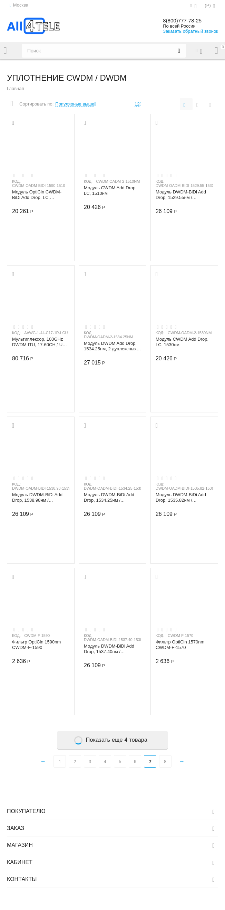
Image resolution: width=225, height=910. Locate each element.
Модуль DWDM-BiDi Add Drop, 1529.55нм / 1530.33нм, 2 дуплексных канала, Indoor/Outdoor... (182, 194)
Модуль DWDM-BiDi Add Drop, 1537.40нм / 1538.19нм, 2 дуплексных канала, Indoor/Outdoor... (110, 648)
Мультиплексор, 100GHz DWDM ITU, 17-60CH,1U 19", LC (37, 342)
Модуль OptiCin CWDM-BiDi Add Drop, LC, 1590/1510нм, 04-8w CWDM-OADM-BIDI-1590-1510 (38, 194)
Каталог (5, 51)
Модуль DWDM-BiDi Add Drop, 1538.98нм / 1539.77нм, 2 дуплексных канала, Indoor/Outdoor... (38, 497)
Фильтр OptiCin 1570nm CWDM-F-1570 (180, 644)
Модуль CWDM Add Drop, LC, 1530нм (182, 342)
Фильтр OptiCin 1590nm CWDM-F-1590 (36, 644)
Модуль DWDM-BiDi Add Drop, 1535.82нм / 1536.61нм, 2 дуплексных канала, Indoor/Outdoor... (182, 497)
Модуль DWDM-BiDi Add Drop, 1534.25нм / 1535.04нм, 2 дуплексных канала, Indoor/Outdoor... (110, 497)
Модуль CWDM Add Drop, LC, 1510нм (110, 190)
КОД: (16, 181)
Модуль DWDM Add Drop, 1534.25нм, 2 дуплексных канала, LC (110, 346)
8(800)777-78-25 (186, 20)
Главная (15, 88)
